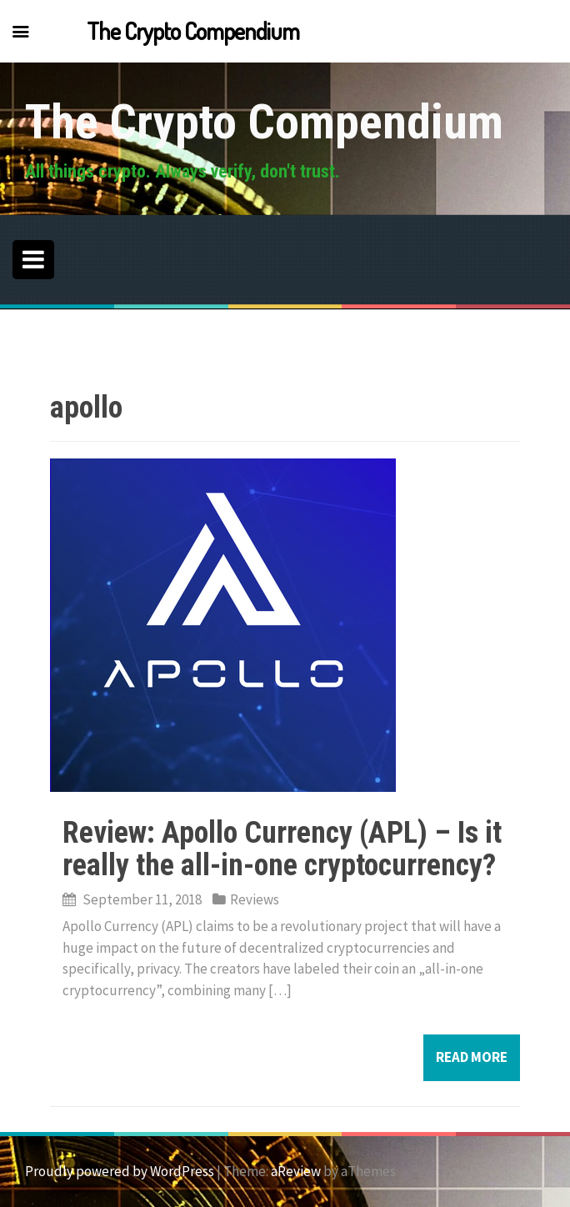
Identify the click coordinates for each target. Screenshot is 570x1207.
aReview (296, 1171)
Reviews (254, 899)
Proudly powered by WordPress (119, 1171)
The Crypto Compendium (264, 121)
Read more (472, 1057)
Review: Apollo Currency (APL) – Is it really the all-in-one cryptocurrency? (282, 849)
